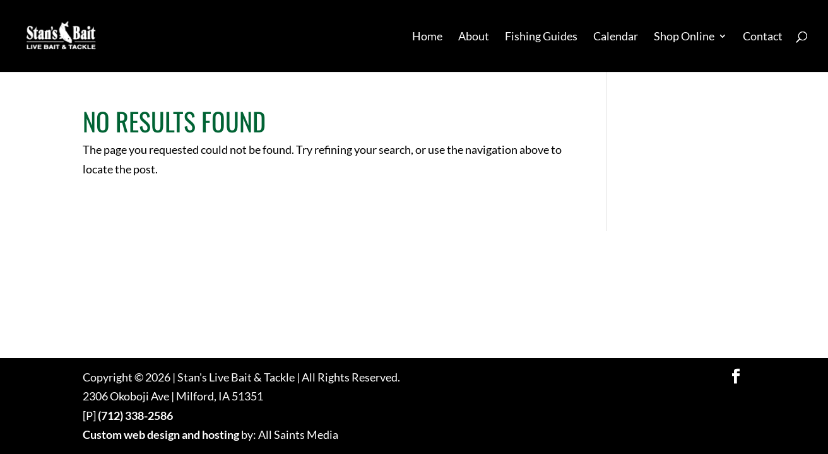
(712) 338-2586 (135, 415)
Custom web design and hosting (161, 434)
